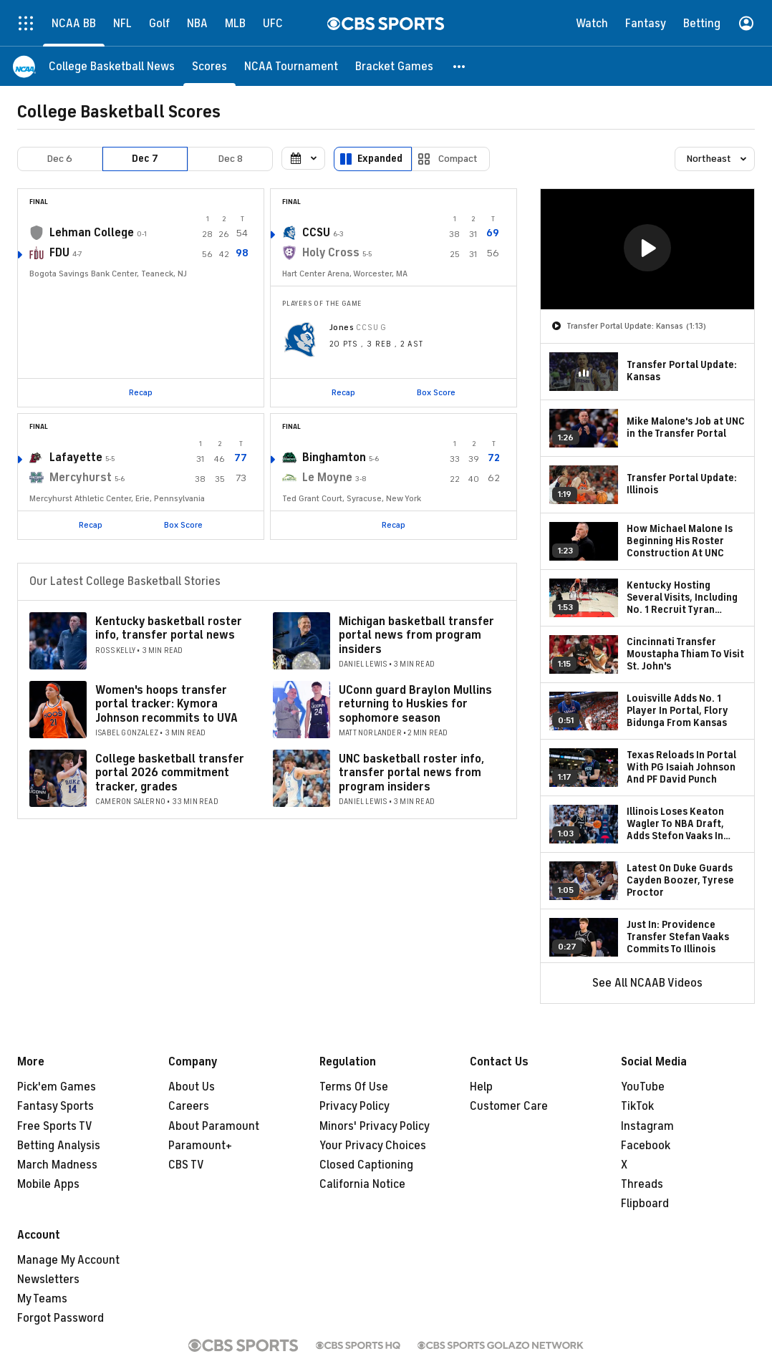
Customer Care (509, 1106)
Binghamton (334, 457)
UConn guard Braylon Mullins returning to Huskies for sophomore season (415, 704)
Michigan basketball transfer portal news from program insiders (416, 635)
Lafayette (75, 457)
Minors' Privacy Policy (374, 1126)
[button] (460, 66)
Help (481, 1087)
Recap (141, 392)
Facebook (645, 1145)
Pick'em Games (56, 1087)
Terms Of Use (353, 1087)
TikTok (637, 1106)
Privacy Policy (354, 1106)
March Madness (57, 1165)
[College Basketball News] (111, 66)
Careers (188, 1106)
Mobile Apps (48, 1184)
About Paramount (213, 1126)
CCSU (316, 232)
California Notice (362, 1184)
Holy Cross (331, 252)
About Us (191, 1087)
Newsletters (48, 1279)
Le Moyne (327, 477)
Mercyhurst (80, 477)
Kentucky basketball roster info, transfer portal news (168, 628)
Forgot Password (60, 1318)
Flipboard (645, 1203)
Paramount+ (200, 1145)
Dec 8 (230, 159)
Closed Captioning (366, 1165)
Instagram (647, 1126)
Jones (341, 327)
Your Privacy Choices (372, 1145)
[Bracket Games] (394, 66)
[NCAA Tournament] (291, 66)
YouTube (643, 1087)
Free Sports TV (54, 1126)
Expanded (379, 159)
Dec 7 (145, 159)
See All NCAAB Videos (647, 983)
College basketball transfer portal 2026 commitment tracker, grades (169, 772)
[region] (647, 249)
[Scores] (209, 66)
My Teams (42, 1299)
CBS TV (186, 1165)
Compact (458, 159)
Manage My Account (68, 1260)
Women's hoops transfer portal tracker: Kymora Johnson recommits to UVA (166, 704)
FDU (59, 252)
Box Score (436, 392)
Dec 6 (59, 159)
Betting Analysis (58, 1145)
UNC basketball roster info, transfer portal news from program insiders (411, 772)
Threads (642, 1184)
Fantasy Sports (55, 1106)
